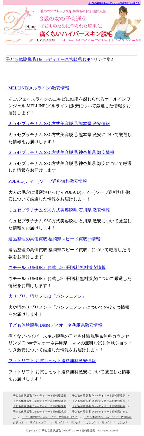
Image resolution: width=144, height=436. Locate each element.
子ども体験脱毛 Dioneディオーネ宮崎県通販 (98, 395)
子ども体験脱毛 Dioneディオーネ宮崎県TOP (48, 59)
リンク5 (122, 422)
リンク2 (75, 422)
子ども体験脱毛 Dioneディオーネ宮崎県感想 (39, 411)
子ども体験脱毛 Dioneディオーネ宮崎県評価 (39, 400)
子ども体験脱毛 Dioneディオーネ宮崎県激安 (39, 395)
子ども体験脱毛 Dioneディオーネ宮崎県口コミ (50, 417)
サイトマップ (38, 422)
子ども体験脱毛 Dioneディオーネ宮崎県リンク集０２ (114, 3)
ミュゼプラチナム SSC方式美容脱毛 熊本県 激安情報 (59, 123)
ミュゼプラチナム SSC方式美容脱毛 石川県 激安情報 (59, 210)
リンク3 (91, 422)
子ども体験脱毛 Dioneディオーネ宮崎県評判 (39, 406)
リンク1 (59, 422)
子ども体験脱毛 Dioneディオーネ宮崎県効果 (98, 406)
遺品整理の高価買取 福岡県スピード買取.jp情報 (54, 239)
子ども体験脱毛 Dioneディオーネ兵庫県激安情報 (55, 325)
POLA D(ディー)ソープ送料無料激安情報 (47, 181)
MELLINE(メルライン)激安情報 (38, 88)
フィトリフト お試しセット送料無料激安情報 (52, 360)
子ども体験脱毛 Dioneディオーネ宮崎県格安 (98, 400)
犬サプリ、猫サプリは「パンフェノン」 (47, 296)
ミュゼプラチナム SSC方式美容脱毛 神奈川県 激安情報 (61, 152)
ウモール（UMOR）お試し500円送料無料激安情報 (57, 267)
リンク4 (106, 422)
